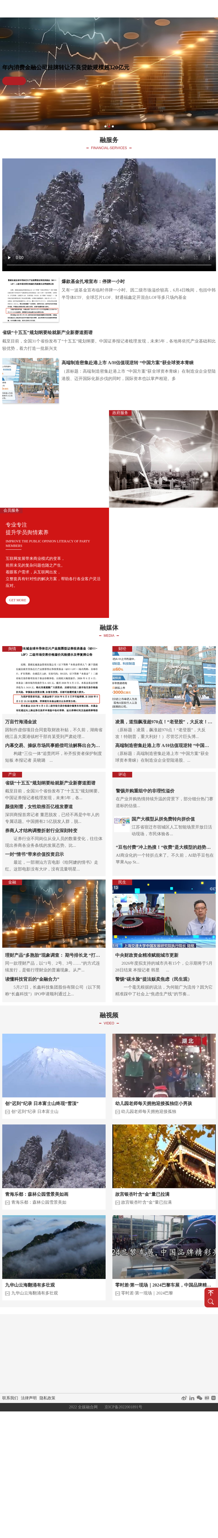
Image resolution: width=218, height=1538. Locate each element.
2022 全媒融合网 (83, 1407)
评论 (66, 1361)
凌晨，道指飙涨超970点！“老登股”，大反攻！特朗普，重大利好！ (164, 721)
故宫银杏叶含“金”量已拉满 (142, 1194)
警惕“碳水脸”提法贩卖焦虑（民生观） (153, 979)
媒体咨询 (101, 1340)
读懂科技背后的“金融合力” (32, 979)
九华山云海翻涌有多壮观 (30, 1285)
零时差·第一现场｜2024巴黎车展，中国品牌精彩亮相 (164, 1285)
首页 (94, 8)
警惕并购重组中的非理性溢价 (145, 790)
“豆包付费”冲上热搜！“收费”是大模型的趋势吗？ (161, 847)
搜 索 (210, 1302)
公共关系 (101, 1354)
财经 (66, 1340)
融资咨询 (123, 1354)
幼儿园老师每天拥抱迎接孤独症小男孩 (153, 1103)
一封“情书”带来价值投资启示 (34, 854)
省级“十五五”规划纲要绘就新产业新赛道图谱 (47, 332)
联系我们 (10, 1398)
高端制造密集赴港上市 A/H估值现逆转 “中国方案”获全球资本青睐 (128, 362)
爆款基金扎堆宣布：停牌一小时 (93, 281)
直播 (173, 1340)
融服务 (130, 8)
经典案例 (185, 8)
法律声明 (29, 1398)
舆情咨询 (123, 1340)
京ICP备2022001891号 (123, 1407)
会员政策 (146, 1347)
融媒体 (112, 8)
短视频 (173, 1333)
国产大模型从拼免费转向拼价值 (163, 819)
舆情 (66, 1333)
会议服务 (123, 1347)
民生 (66, 1368)
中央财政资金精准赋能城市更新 (146, 955)
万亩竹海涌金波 (21, 721)
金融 (66, 1354)
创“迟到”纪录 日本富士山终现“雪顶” (42, 1103)
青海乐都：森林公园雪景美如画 (36, 1194)
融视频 (148, 8)
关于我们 (206, 8)
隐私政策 (47, 1398)
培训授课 (146, 1340)
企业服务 (101, 1333)
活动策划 (101, 1347)
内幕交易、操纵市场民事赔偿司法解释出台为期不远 (54, 745)
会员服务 (146, 1333)
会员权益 (146, 1354)
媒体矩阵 (101, 1361)
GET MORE (86, 496)
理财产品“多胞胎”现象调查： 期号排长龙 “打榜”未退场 (54, 955)
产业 (66, 1347)
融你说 (166, 8)
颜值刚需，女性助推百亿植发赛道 (39, 806)
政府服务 (123, 1333)
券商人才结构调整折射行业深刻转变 (41, 830)
